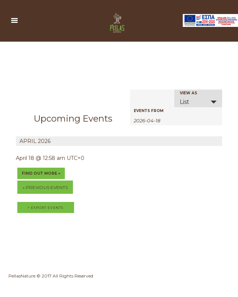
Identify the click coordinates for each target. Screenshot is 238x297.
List (184, 101)
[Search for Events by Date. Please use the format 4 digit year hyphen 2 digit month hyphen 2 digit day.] (152, 119)
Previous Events (45, 187)
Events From (149, 111)
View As (188, 93)
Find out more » (41, 173)
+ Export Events (45, 208)
